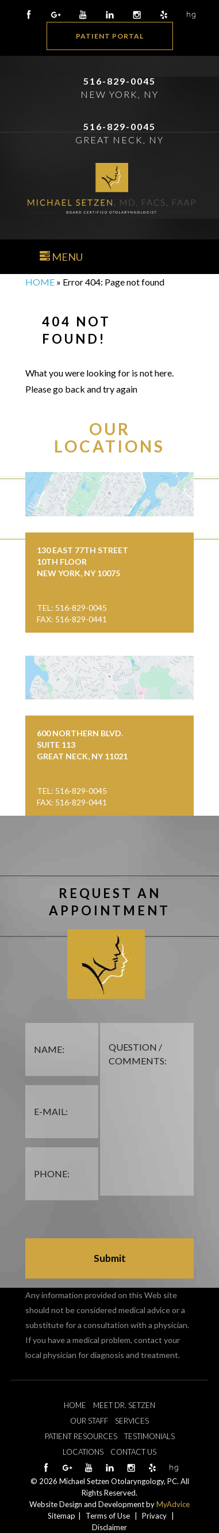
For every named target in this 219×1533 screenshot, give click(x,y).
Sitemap (61, 1515)
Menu (61, 256)
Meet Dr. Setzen (124, 1405)
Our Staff (89, 1420)
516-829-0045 (119, 80)
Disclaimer (109, 1527)
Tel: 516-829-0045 (72, 608)
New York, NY (119, 94)
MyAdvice (173, 1504)
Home (40, 281)
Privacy (154, 1515)
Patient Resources (81, 1436)
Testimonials (149, 1436)
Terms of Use (108, 1515)
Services (132, 1420)
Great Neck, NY (119, 139)
